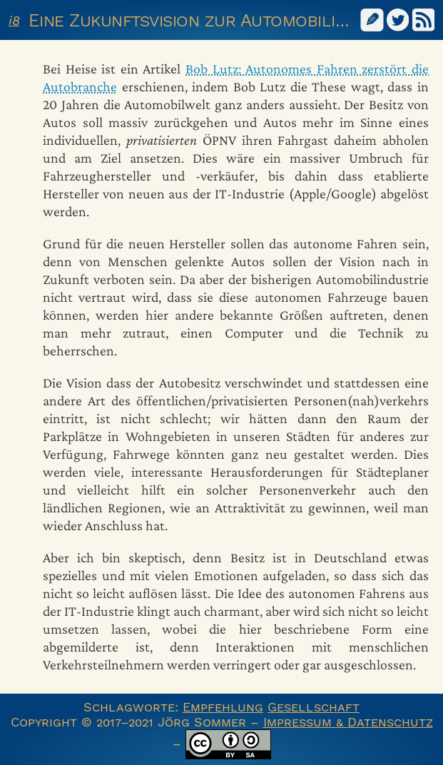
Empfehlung (223, 706)
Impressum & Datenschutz (348, 721)
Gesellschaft (314, 706)
